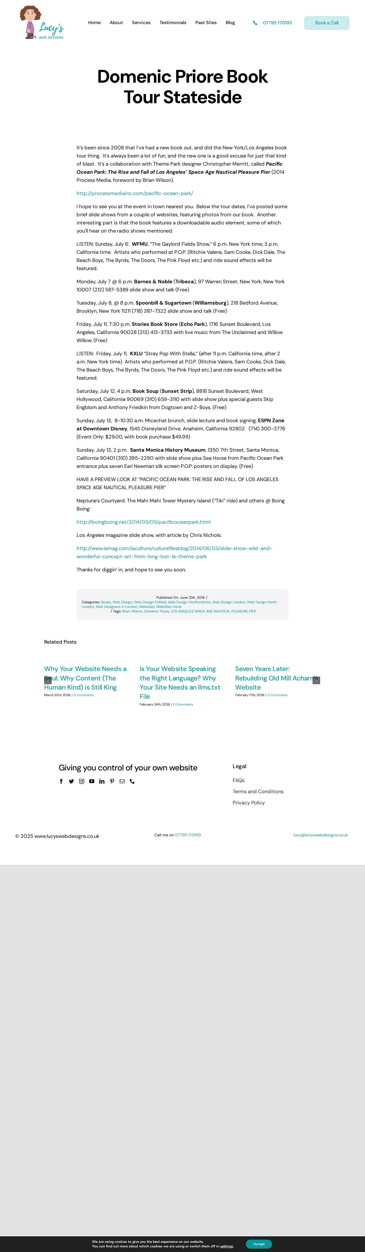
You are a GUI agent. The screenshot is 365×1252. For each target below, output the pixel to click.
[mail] (122, 868)
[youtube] (91, 868)
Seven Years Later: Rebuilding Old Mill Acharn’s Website (276, 678)
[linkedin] (101, 868)
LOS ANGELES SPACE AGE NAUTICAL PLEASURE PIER (213, 611)
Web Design (122, 602)
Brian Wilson (132, 611)
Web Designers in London (116, 606)
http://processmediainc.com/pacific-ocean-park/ (135, 193)
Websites (146, 606)
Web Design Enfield (150, 602)
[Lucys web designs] (42, 7)
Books (106, 602)
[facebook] (61, 868)
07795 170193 (277, 23)
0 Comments (84, 695)
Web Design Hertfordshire (189, 602)
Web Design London (228, 602)
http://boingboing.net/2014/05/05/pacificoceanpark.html (143, 522)
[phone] (132, 868)
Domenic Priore (156, 611)
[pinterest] (112, 868)
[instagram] (81, 868)
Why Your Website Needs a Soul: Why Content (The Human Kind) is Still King (85, 678)
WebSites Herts (168, 606)
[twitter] (71, 868)
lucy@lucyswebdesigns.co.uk (321, 922)
